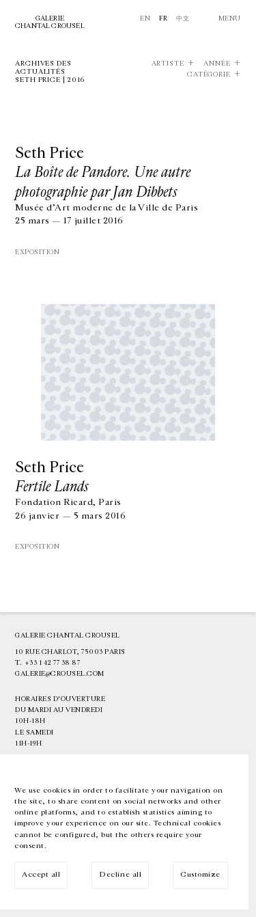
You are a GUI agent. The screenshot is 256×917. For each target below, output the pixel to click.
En (145, 18)
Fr (163, 18)
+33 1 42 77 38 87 (53, 663)
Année (217, 64)
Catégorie (209, 75)
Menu (229, 18)
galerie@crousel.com (59, 674)
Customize (200, 874)
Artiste (168, 64)
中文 (182, 18)
